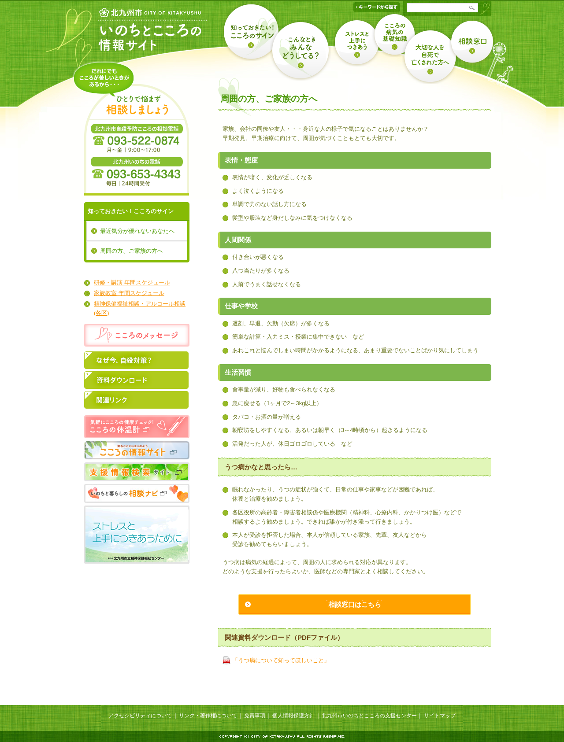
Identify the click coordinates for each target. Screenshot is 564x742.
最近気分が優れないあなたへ (137, 231)
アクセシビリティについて (140, 715)
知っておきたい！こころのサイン (131, 211)
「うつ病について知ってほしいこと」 (281, 660)
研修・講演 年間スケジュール (132, 282)
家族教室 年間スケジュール (129, 293)
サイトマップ (440, 715)
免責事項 (254, 715)
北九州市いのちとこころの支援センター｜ (372, 715)
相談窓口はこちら (354, 604)
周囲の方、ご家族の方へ (131, 250)
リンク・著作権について (208, 715)
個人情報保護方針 (293, 715)
